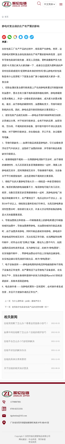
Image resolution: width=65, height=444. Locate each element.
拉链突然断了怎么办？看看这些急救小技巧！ (26, 323)
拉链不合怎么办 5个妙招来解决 (19, 341)
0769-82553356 (16, 409)
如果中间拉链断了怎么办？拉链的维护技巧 (25, 332)
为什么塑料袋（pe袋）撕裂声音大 (26, 301)
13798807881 (15, 402)
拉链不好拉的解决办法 (15, 350)
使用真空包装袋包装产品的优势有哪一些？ (30, 307)
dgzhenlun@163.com (18, 416)
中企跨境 (32, 439)
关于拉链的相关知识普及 (16, 368)
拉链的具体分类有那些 (15, 359)
